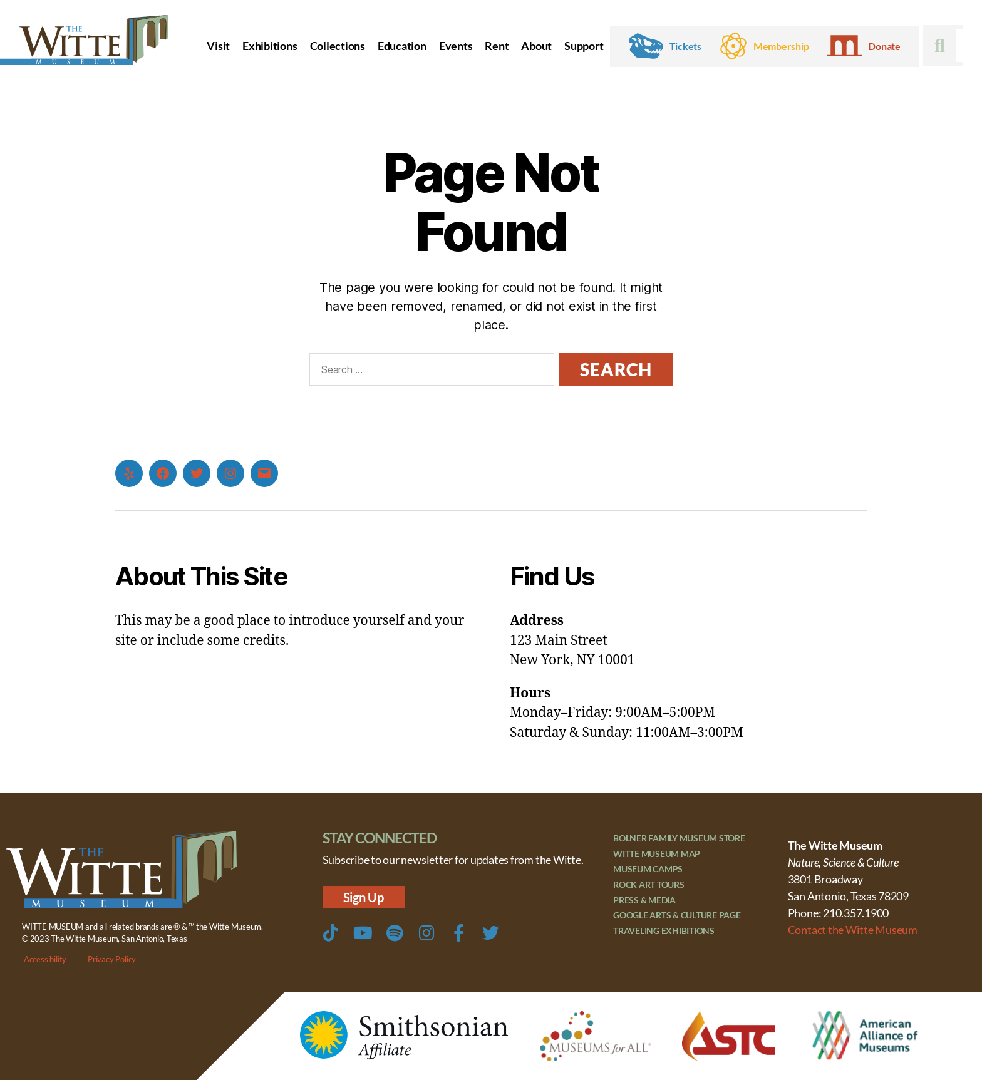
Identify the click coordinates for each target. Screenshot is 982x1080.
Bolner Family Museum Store (679, 838)
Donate (884, 46)
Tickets (685, 46)
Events (456, 46)
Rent (497, 46)
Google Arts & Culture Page (677, 917)
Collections (337, 46)
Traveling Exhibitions (664, 933)
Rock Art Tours (649, 886)
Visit (218, 46)
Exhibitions (269, 46)
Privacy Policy (112, 959)
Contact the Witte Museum (852, 930)
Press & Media (644, 902)
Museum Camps (648, 870)
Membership (781, 46)
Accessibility (45, 959)
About (536, 46)
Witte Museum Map (656, 854)
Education (402, 46)
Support (583, 46)
